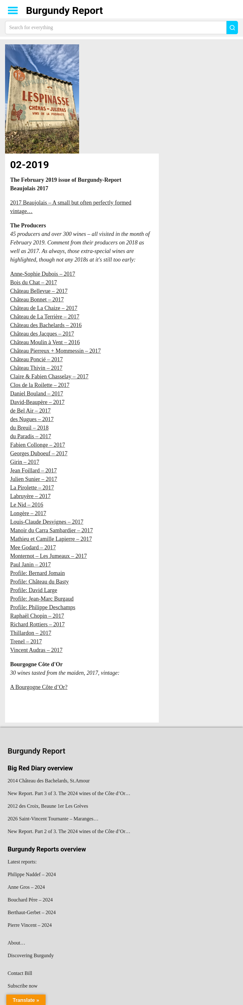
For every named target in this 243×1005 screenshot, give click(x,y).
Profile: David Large (33, 590)
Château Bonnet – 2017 (37, 299)
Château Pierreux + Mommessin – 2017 (55, 351)
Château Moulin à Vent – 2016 (45, 342)
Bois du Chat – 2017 (33, 282)
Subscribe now (23, 986)
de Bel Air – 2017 (30, 411)
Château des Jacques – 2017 (42, 334)
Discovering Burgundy (31, 955)
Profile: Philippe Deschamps (42, 607)
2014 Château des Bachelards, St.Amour (49, 780)
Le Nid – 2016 (26, 505)
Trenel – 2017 (26, 641)
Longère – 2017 (28, 513)
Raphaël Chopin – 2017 (37, 616)
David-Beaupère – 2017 (37, 402)
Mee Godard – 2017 (33, 547)
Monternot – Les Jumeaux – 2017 (48, 556)
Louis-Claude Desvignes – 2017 (46, 522)
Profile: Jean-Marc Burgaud (42, 599)
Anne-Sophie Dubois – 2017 (42, 274)
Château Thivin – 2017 (36, 368)
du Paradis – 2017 (30, 436)
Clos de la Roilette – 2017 (39, 385)
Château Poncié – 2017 (36, 359)
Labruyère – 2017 (30, 496)
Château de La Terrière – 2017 (44, 316)
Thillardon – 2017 (30, 633)
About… (16, 942)
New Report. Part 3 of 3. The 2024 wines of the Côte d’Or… (69, 793)
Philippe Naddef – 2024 (32, 874)
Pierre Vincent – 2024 (30, 925)
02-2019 (29, 165)
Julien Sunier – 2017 (33, 479)
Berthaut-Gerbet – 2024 (32, 912)
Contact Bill (20, 973)
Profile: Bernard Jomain (37, 573)
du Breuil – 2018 (29, 428)
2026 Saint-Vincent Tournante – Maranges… (53, 818)
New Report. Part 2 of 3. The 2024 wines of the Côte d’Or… (69, 831)
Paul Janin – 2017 (30, 564)
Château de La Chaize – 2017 (43, 308)
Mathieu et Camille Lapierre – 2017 (51, 539)
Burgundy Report (64, 10)
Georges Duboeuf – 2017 (38, 453)
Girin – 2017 (24, 462)
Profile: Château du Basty (39, 581)
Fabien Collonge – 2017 (37, 445)
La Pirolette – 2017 (32, 487)
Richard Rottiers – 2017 (37, 624)
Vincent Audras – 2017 (36, 650)
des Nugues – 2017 (32, 419)
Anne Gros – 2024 (26, 887)
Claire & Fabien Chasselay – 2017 (49, 376)
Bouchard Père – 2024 (30, 899)
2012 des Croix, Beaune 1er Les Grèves (48, 806)
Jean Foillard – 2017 (33, 470)
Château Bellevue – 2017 (38, 291)
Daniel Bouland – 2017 (36, 393)
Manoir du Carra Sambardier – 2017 (51, 530)
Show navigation (13, 10)
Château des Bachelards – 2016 (46, 325)
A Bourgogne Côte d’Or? (38, 687)
